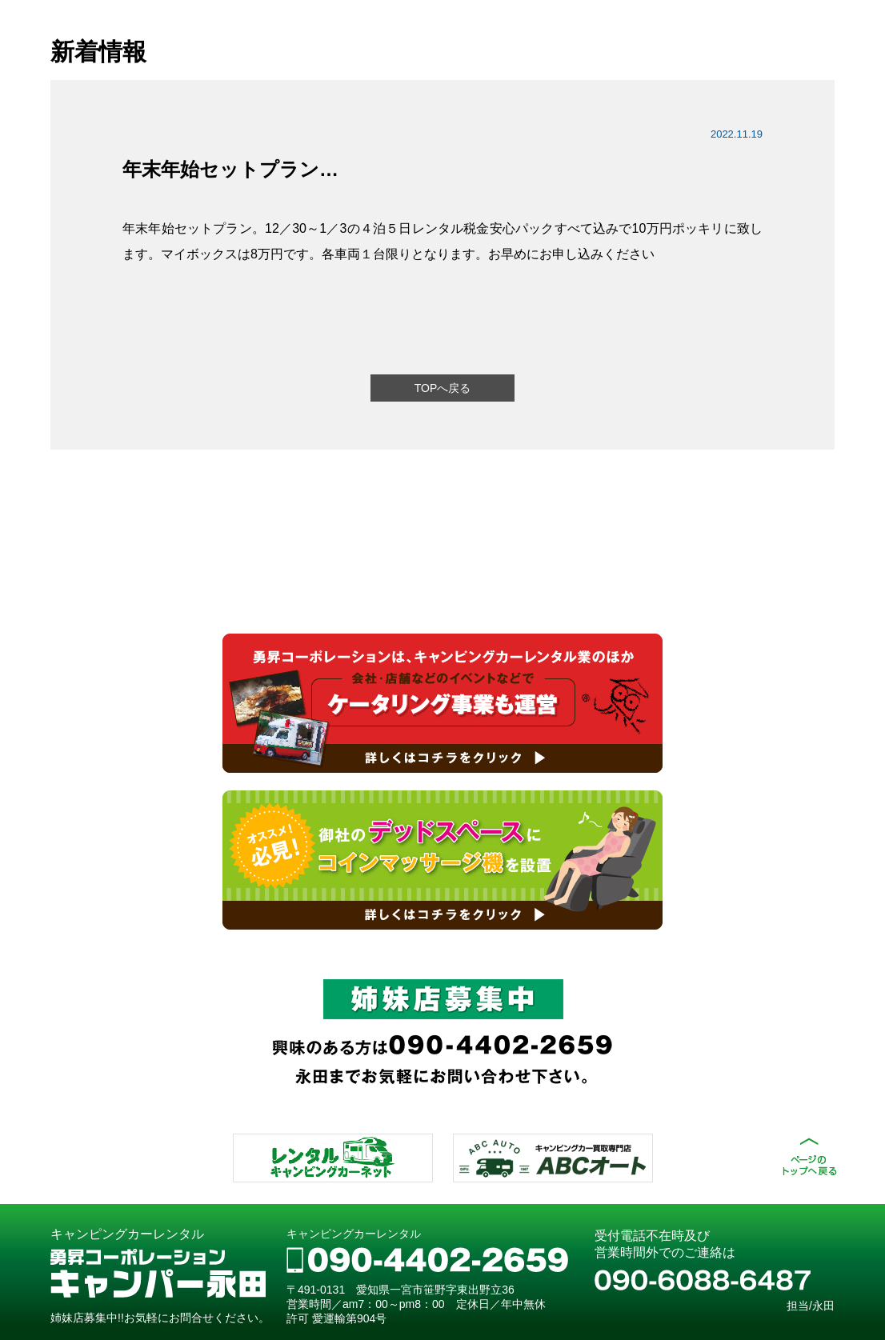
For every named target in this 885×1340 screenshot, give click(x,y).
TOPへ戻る (442, 388)
